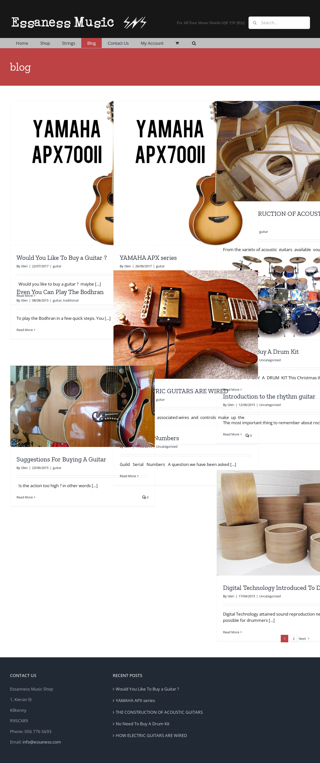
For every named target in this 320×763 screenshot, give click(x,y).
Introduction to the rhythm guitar (269, 396)
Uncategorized (270, 360)
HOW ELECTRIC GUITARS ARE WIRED (174, 391)
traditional (70, 300)
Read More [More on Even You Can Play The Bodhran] (24, 330)
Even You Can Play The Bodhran (60, 292)
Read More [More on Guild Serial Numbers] (128, 476)
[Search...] (279, 22)
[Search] (254, 22)
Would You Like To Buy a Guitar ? (61, 258)
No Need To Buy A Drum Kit (143, 724)
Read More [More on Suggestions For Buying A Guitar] (24, 497)
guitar (57, 266)
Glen (24, 266)
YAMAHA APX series (148, 258)
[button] (194, 43)
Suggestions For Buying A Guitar (61, 459)
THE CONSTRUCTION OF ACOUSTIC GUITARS (159, 712)
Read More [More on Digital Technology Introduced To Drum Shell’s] (231, 632)
